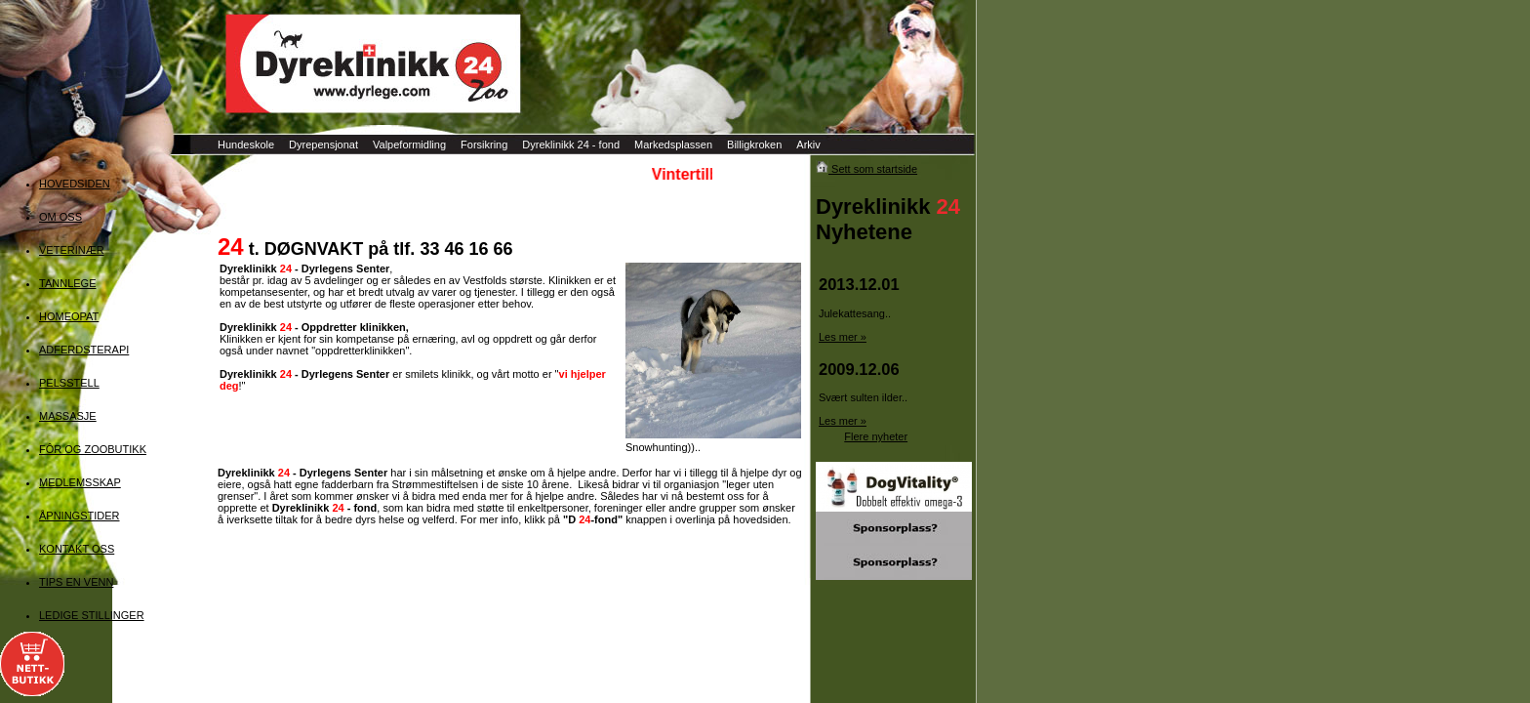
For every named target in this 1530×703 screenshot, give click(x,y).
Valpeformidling (409, 144)
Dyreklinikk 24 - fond (571, 144)
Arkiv (808, 144)
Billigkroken (754, 144)
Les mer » (842, 337)
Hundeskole (246, 144)
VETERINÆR (71, 250)
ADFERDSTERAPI (84, 349)
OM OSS (60, 217)
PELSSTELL (69, 383)
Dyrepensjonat (323, 144)
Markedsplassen (673, 144)
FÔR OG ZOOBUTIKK (92, 449)
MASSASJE (68, 416)
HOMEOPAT (69, 316)
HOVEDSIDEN (74, 183)
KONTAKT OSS (76, 549)
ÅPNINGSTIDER (79, 515)
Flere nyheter (875, 436)
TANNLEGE (67, 283)
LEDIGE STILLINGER (91, 615)
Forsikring (484, 144)
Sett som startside (866, 169)
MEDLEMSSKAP (80, 482)
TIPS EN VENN (76, 582)
